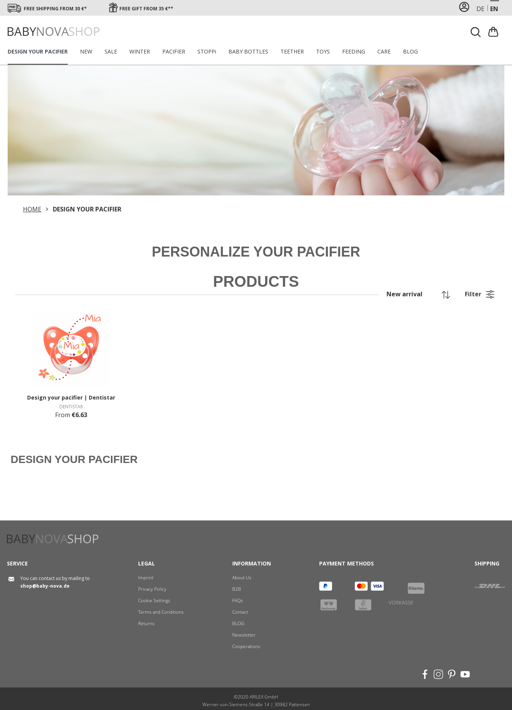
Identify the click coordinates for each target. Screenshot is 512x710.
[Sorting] (416, 294)
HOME (32, 209)
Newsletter (244, 635)
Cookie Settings (154, 600)
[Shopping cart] (494, 31)
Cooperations (246, 646)
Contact (240, 612)
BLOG (238, 623)
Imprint (145, 577)
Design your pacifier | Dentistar (71, 397)
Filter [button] (479, 293)
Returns (146, 623)
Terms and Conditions (161, 612)
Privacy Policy (152, 589)
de (480, 8)
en (494, 8)
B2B (236, 589)
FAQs (237, 600)
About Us (241, 577)
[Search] (476, 32)
